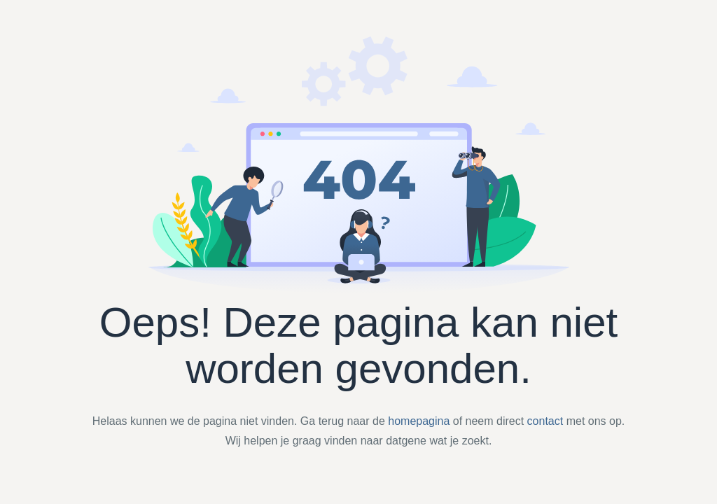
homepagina (419, 421)
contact (545, 421)
